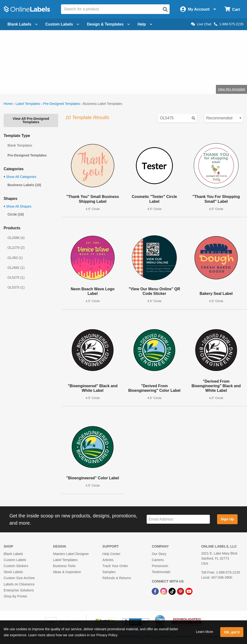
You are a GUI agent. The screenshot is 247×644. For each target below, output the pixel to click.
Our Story (159, 554)
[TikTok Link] (173, 591)
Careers (158, 560)
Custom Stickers (16, 566)
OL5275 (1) (16, 277)
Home (8, 104)
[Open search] (165, 9)
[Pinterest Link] (181, 591)
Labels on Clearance (19, 584)
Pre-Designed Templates (61, 104)
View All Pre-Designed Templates (31, 120)
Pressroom (160, 566)
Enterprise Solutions (19, 590)
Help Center (112, 554)
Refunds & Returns (117, 578)
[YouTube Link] (188, 591)
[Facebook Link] (156, 591)
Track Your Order (115, 566)
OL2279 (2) (16, 248)
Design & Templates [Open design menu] (108, 24)
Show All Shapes (17, 206)
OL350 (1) (15, 258)
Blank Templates (19, 145)
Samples (109, 572)
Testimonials (161, 572)
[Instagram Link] (164, 591)
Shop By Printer (15, 596)
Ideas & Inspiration (67, 572)
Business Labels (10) (24, 185)
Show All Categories (20, 177)
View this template (231, 89)
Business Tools (64, 566)
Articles (108, 560)
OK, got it (232, 632)
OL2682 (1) (16, 268)
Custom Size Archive (19, 578)
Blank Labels (13, 554)
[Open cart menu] (232, 9)
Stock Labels (13, 572)
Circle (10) (15, 214)
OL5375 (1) (16, 287)
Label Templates (28, 104)
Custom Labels (15, 560)
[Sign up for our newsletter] (178, 519)
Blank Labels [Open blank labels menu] (22, 24)
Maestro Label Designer (71, 554)
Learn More (204, 632)
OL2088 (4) (16, 238)
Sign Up (227, 519)
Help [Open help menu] (144, 24)
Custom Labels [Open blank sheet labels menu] (62, 24)
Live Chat (201, 24)
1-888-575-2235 (228, 24)
